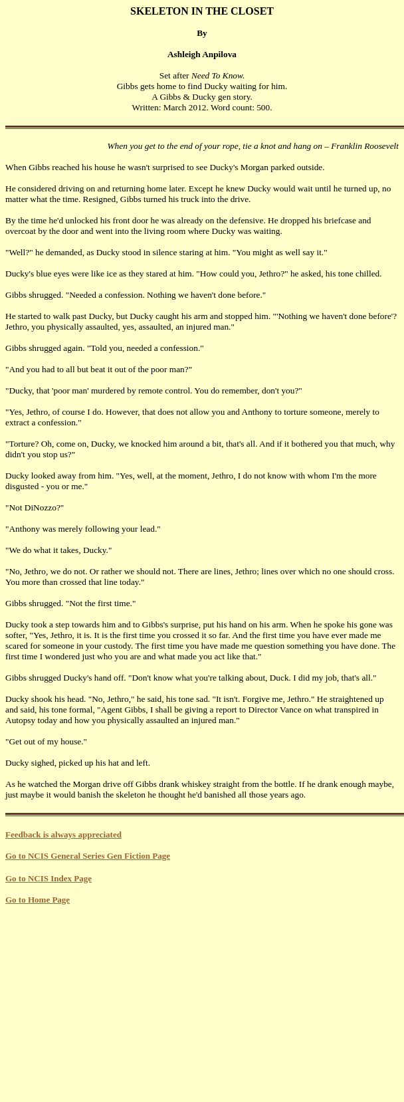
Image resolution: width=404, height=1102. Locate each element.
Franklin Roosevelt (365, 146)
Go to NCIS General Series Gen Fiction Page (87, 856)
